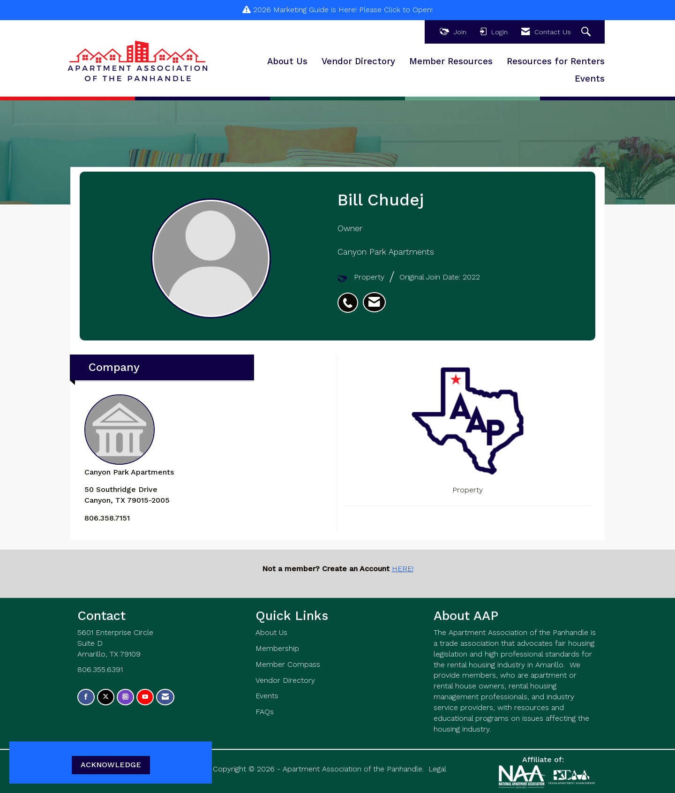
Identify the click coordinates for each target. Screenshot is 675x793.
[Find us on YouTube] (145, 697)
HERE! (402, 568)
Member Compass (287, 664)
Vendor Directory (358, 61)
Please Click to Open (395, 9)
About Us (287, 61)
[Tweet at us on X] (105, 697)
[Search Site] (587, 32)
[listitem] (350, 298)
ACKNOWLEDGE (111, 764)
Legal (437, 768)
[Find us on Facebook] (86, 697)
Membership (277, 648)
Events (590, 79)
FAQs (264, 711)
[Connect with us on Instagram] (125, 697)
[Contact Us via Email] (165, 697)
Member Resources (451, 61)
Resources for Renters (556, 61)
